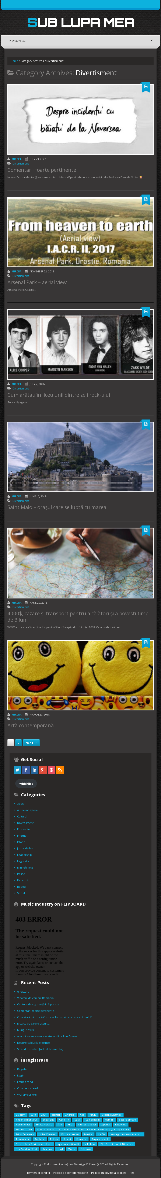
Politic (21, 874)
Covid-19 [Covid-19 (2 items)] (64, 1119)
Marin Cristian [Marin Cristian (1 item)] (24, 1129)
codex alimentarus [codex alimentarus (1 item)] (26, 1119)
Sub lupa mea (80, 22)
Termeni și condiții (38, 1173)
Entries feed (25, 1082)
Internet (22, 835)
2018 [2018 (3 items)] (33, 1114)
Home (14, 61)
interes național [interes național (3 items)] (87, 1124)
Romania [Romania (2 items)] (81, 1139)
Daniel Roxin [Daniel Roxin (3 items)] (92, 1119)
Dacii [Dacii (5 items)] (77, 1119)
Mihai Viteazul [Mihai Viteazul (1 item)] (47, 1134)
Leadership (24, 855)
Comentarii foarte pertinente (41, 169)
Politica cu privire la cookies (108, 1173)
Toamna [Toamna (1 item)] (47, 1149)
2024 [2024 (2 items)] (43, 1114)
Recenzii (22, 880)
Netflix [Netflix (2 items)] (101, 1134)
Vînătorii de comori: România (35, 998)
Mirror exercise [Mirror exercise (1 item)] (70, 1134)
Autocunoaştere (27, 810)
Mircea (16, 159)
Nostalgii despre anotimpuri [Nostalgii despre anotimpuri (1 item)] (126, 1134)
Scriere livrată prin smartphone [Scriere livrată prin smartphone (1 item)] (34, 1144)
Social (21, 893)
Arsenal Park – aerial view (37, 282)
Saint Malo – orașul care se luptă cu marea (56, 507)
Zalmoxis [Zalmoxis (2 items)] (86, 1149)
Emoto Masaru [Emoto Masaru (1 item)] (44, 1124)
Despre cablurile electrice (33, 1043)
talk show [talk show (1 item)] (89, 1144)
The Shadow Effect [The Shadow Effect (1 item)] (26, 1149)
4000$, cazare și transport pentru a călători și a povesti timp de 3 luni (77, 616)
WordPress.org (26, 1094)
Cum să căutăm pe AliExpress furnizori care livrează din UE (54, 1017)
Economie (23, 829)
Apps (20, 804)
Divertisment (21, 163)
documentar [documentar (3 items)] (23, 1124)
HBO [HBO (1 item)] (70, 1124)
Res (132, 1173)
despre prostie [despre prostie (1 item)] (127, 1119)
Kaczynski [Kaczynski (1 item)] (120, 1124)
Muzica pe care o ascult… (33, 1023)
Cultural (22, 816)
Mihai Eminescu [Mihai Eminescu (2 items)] (25, 1134)
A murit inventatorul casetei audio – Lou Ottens (47, 1036)
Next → (31, 743)
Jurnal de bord (26, 848)
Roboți (21, 887)
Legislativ (23, 861)
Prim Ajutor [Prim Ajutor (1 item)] (22, 1139)
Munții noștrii (25, 1030)
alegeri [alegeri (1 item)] (56, 1114)
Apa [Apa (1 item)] (82, 1114)
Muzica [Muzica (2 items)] (88, 1134)
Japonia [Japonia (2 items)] (105, 1124)
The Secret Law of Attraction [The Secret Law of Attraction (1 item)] (117, 1144)
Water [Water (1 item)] (71, 1149)
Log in (21, 1075)
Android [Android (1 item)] (69, 1114)
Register (22, 1069)
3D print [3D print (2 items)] (20, 1114)
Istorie (21, 842)
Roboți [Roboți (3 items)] (67, 1139)
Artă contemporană (30, 725)
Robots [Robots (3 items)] (54, 1139)
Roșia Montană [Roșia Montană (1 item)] (100, 1139)
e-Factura (23, 991)
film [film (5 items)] (60, 1124)
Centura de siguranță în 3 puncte (38, 1004)
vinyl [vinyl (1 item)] (60, 1149)
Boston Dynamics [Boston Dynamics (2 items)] (111, 1114)
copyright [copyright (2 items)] (48, 1119)
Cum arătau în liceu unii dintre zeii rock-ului (58, 394)
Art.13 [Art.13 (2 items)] (93, 1114)
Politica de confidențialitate (70, 1173)
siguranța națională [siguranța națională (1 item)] (68, 1144)
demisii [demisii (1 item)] (109, 1119)
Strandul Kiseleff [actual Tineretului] (40, 1049)
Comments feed (27, 1088)
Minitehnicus (25, 867)
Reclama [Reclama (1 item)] (40, 1139)
